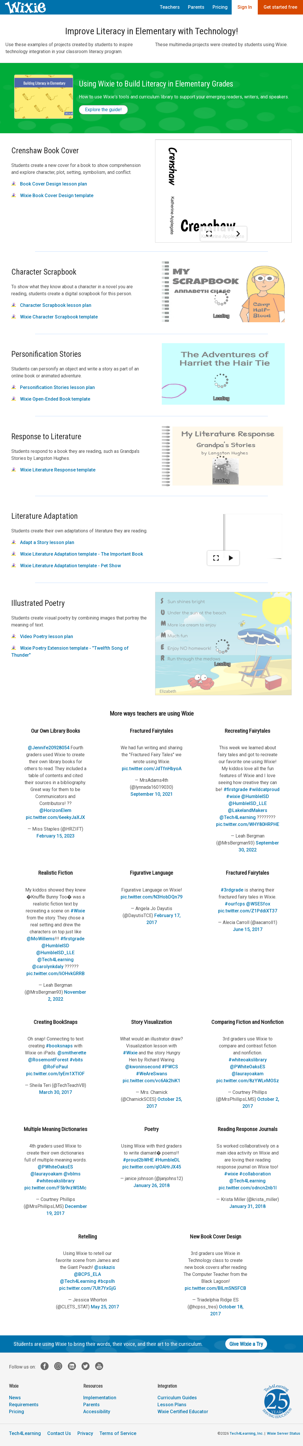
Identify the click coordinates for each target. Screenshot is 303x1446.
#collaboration (255, 1174)
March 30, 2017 (55, 1092)
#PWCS (170, 1066)
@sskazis (104, 1267)
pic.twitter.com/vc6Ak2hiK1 (151, 1080)
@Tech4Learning (237, 817)
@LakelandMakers (247, 810)
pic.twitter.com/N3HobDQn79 (151, 897)
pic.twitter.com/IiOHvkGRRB (55, 973)
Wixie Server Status (283, 1433)
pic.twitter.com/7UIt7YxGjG (87, 1288)
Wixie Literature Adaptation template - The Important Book (77, 554)
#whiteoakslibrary (247, 1060)
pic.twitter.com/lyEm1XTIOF (55, 1073)
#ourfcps (235, 904)
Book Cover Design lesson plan (49, 184)
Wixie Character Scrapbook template (54, 317)
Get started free (280, 7)
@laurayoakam (248, 1073)
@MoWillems (41, 938)
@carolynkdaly (47, 966)
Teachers (170, 7)
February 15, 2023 (56, 836)
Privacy (85, 1433)
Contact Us (59, 1433)
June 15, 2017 (247, 929)
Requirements (24, 1404)
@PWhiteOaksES (247, 1066)
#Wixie (77, 911)
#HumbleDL (167, 1160)
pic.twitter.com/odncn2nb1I (248, 1188)
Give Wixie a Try (246, 1344)
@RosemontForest (48, 1060)
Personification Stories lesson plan (53, 387)
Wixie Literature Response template (53, 470)
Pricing (220, 7)
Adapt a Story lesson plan (42, 542)
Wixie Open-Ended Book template (50, 399)
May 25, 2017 (105, 1307)
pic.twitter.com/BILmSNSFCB (215, 1288)
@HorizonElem (55, 810)
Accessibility (96, 1411)
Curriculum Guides (177, 1397)
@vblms (72, 1174)
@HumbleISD (255, 796)
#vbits (76, 1060)
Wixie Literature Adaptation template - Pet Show (66, 565)
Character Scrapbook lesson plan (51, 305)
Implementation (99, 1397)
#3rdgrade (232, 890)
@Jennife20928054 (48, 747)
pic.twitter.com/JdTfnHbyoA (152, 768)
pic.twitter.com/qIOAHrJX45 (151, 1167)
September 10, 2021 (151, 794)
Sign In (244, 7)
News (15, 1397)
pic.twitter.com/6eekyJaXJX (55, 817)
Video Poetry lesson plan (42, 636)
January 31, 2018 (247, 1206)
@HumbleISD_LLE (247, 803)
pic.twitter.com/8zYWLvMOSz (247, 1080)
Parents (196, 7)
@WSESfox (258, 904)
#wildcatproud (264, 789)
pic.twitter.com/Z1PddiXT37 (247, 911)
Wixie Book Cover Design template (52, 195)
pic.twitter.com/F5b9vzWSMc (55, 1188)
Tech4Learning (25, 1433)
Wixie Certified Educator (182, 1411)
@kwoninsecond (143, 1066)
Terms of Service (117, 1433)
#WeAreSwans (151, 1073)
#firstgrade (236, 789)
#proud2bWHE (138, 1160)
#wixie (233, 796)
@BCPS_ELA (87, 1274)
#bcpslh (106, 1281)
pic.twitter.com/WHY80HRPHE (247, 824)
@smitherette (71, 1053)
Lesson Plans (171, 1404)
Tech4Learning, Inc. (247, 1433)
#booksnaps (59, 1046)
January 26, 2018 (151, 1185)
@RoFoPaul (55, 1066)
